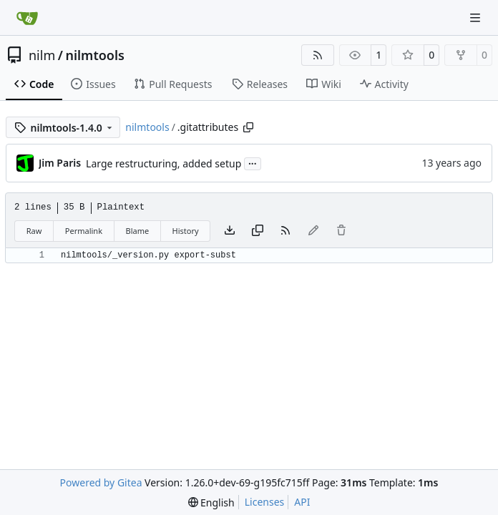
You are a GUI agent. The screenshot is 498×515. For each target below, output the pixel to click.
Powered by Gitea (101, 482)
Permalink (83, 230)
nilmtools (94, 55)
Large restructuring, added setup (163, 163)
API (302, 502)
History (185, 230)
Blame (137, 230)
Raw (34, 230)
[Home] (27, 18)
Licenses (265, 502)
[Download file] (229, 231)
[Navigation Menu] (476, 17)
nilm (42, 55)
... (252, 162)
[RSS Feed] (317, 55)
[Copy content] (257, 231)
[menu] (211, 502)
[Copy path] (248, 127)
